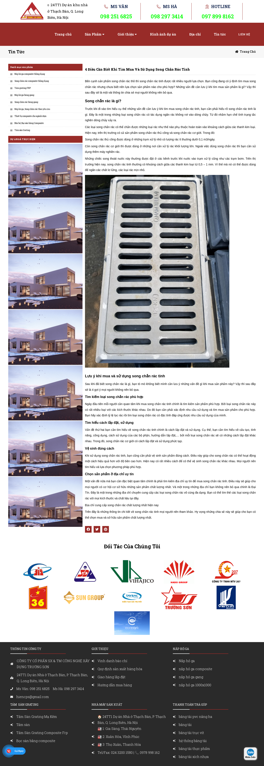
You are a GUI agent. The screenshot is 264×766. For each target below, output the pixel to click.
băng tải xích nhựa (194, 756)
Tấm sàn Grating (22, 130)
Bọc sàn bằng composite (35, 741)
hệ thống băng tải (193, 741)
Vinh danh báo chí (112, 661)
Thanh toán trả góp (190, 705)
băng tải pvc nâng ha (195, 716)
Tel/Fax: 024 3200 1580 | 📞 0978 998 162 (129, 752)
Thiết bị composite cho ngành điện (30, 116)
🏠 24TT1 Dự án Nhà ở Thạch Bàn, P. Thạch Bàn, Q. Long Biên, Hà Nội (134, 723)
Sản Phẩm (93, 34)
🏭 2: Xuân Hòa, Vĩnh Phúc (118, 736)
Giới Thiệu (100, 649)
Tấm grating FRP (22, 88)
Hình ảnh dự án (163, 34)
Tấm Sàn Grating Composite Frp (42, 732)
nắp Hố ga (181, 649)
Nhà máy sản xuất (107, 705)
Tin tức (220, 34)
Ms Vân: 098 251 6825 (33, 688)
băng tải (185, 724)
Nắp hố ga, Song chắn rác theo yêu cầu (32, 109)
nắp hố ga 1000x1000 (195, 685)
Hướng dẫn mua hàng (115, 685)
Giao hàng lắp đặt (111, 677)
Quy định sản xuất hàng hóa (120, 669)
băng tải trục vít (191, 732)
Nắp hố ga (187, 661)
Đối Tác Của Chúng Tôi (132, 546)
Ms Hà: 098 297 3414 (68, 688)
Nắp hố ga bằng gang (24, 95)
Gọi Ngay (19, 751)
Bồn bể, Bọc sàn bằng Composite (29, 123)
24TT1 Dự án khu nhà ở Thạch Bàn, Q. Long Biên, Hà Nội (67, 11)
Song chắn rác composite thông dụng (31, 81)
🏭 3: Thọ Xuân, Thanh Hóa (119, 744)
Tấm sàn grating (24, 705)
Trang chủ (63, 34)
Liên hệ (244, 34)
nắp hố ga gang (191, 677)
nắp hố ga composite (195, 669)
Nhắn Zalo (250, 757)
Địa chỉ (195, 34)
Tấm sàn (23, 724)
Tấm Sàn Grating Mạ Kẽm (36, 716)
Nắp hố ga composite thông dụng (29, 74)
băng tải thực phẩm (194, 748)
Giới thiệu (126, 34)
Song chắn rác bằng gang (26, 102)
